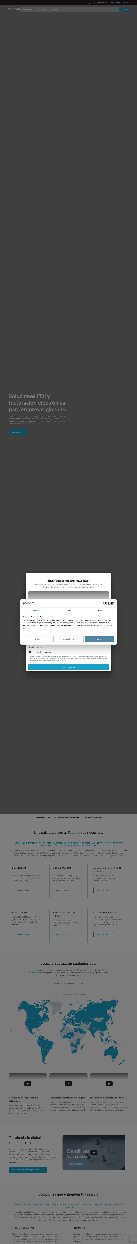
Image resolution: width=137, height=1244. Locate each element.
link (24, 628)
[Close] (108, 576)
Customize (68, 639)
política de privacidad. (59, 660)
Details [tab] (68, 610)
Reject (37, 639)
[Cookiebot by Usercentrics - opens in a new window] (105, 603)
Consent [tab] (36, 610)
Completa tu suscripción (68, 667)
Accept (99, 639)
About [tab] (100, 610)
